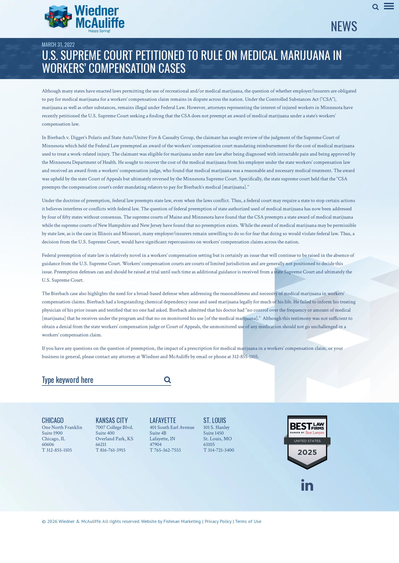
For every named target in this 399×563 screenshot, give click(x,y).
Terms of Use (248, 521)
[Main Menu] (389, 9)
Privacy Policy (218, 521)
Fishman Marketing (182, 521)
